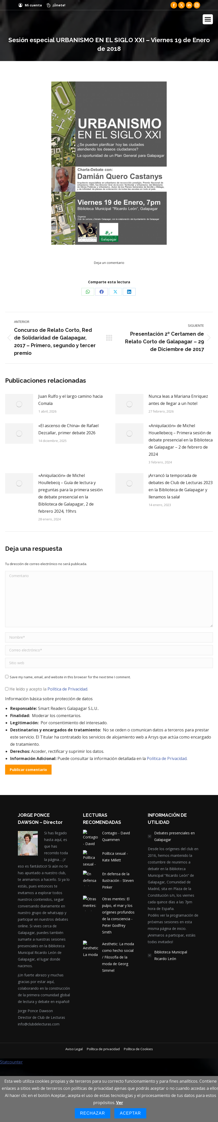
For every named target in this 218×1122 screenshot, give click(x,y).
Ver (119, 1102)
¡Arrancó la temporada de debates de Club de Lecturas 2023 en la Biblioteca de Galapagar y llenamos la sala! (181, 486)
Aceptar (130, 1113)
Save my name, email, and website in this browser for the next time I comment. (70, 677)
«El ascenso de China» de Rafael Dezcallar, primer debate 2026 (68, 429)
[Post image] (19, 404)
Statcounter (11, 1062)
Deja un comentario (109, 262)
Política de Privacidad (67, 689)
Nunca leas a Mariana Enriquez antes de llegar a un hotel (178, 399)
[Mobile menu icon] (208, 19)
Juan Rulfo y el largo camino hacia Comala (70, 399)
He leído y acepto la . (46, 689)
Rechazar (92, 1113)
